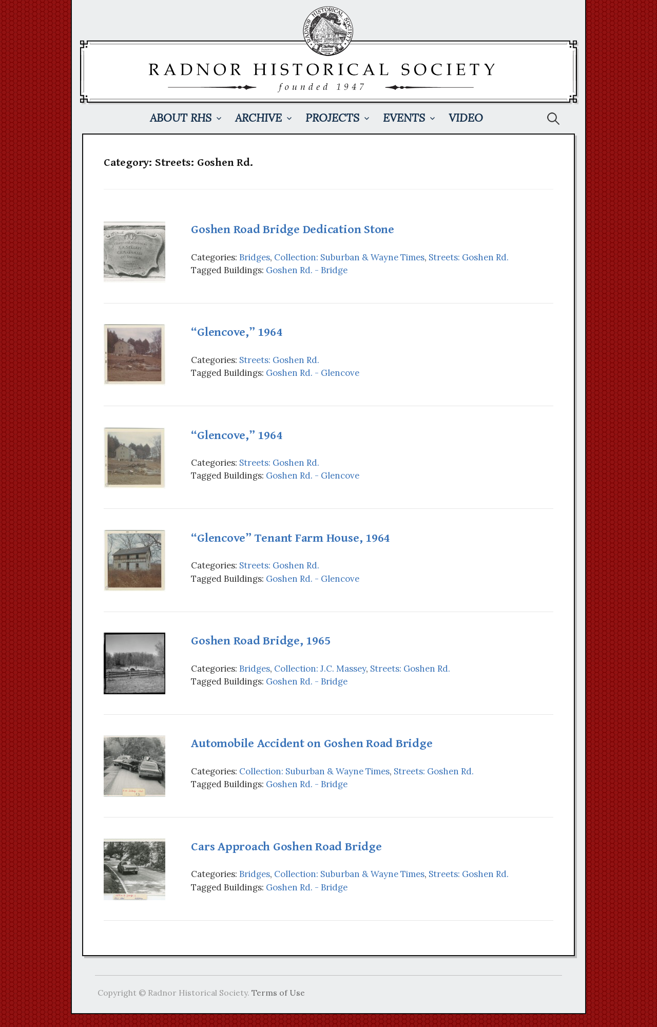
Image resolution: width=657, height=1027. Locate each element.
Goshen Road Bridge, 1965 (260, 641)
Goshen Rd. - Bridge (306, 270)
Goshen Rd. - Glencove (312, 372)
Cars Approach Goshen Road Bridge (286, 847)
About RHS (180, 118)
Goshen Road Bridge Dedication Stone (292, 229)
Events (404, 118)
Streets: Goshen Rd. (469, 257)
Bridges (254, 257)
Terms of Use (278, 992)
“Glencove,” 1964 (236, 332)
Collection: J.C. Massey (320, 668)
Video (466, 118)
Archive (258, 118)
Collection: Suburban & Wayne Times (349, 257)
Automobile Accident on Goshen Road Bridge (311, 743)
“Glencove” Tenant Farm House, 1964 (290, 538)
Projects (332, 118)
